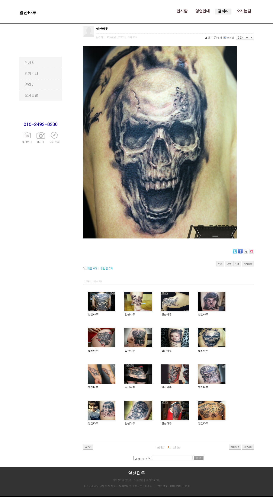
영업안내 (31, 73)
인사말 (30, 62)
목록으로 (248, 263)
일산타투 (93, 314)
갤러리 (30, 84)
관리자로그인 (153, 480)
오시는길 (31, 95)
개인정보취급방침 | (123, 480)
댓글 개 (92, 268)
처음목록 (235, 447)
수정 (220, 263)
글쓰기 (88, 447)
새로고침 (248, 447)
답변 (229, 263)
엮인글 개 (106, 268)
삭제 (237, 263)
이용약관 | (139, 480)
